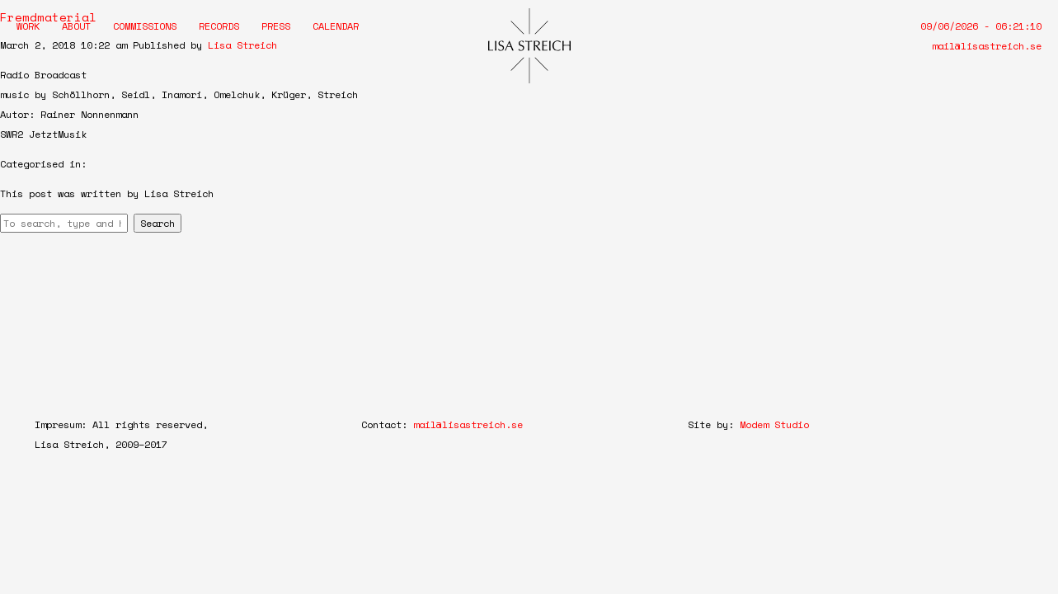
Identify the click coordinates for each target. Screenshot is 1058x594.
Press (275, 26)
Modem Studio (774, 424)
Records (219, 26)
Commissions (144, 26)
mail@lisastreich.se (987, 46)
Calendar (336, 26)
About (76, 26)
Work (28, 26)
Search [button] (157, 223)
